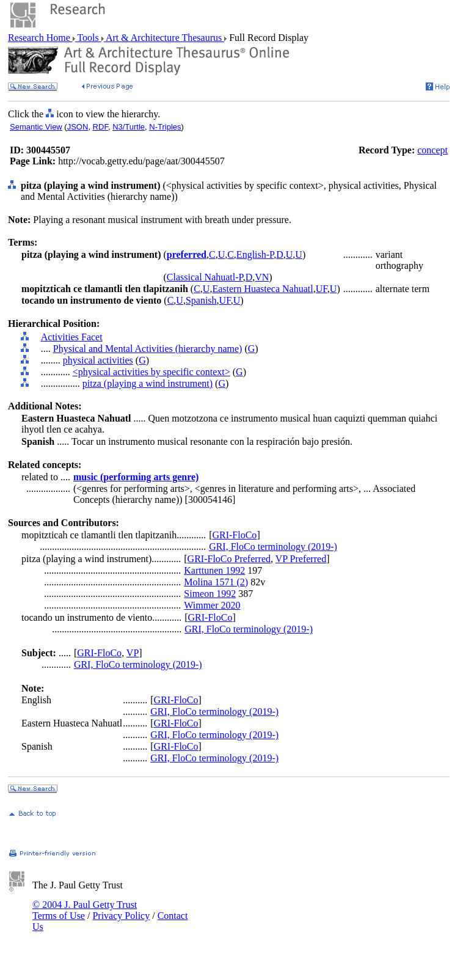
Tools (88, 37)
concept (432, 150)
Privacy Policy (121, 915)
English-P (255, 254)
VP (132, 653)
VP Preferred (300, 559)
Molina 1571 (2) (216, 582)
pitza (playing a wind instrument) (147, 383)
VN (262, 277)
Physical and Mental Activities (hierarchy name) (147, 348)
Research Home (40, 37)
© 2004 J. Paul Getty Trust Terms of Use (84, 910)
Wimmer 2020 (212, 605)
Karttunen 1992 (214, 570)
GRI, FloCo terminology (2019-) (273, 546)
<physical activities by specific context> (151, 372)
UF (321, 289)
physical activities (98, 360)
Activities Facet (72, 337)
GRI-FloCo (234, 535)
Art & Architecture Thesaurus (164, 37)
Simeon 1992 (210, 593)
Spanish (201, 300)
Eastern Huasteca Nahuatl (262, 289)
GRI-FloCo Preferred (229, 559)
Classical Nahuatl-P (205, 277)
